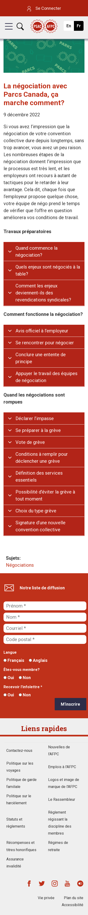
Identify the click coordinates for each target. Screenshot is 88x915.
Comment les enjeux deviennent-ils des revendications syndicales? (43, 293)
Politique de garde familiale (21, 783)
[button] (9, 30)
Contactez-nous (19, 750)
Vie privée (46, 898)
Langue (10, 652)
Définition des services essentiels (39, 476)
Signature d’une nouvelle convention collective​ (40, 526)
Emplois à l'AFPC (62, 767)
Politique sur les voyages (19, 767)
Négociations (20, 565)
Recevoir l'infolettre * (23, 687)
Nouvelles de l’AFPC (59, 750)
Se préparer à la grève (38, 430)
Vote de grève (30, 442)
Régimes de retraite (58, 846)
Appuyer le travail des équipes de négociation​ (46, 377)
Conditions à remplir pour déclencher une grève (41, 457)
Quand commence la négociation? (36, 251)
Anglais (38, 660)
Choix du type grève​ (35, 511)
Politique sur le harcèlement (18, 799)
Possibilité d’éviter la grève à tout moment (45, 495)
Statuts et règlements (15, 823)
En (70, 27)
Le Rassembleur (61, 799)
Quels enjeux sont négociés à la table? (47, 270)
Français (14, 660)
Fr (80, 27)
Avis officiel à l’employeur (41, 331)
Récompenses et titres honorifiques (21, 846)
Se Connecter (44, 8)
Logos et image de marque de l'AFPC (63, 783)
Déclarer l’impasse (34, 418)
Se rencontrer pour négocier (44, 342)
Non (25, 677)
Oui (9, 677)
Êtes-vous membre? (22, 669)
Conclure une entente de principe (40, 358)
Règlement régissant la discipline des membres (59, 823)
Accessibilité (72, 905)
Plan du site (73, 898)
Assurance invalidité (15, 862)
